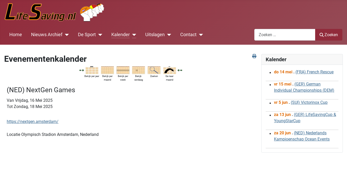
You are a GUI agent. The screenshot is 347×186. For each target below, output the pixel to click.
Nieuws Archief (46, 34)
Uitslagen (155, 34)
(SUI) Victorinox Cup (309, 102)
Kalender (120, 34)
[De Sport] (99, 34)
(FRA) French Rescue (314, 71)
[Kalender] (133, 34)
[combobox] (284, 35)
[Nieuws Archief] (65, 34)
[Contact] (200, 34)
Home (15, 34)
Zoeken (329, 34)
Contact (188, 34)
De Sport (87, 34)
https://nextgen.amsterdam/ (33, 121)
